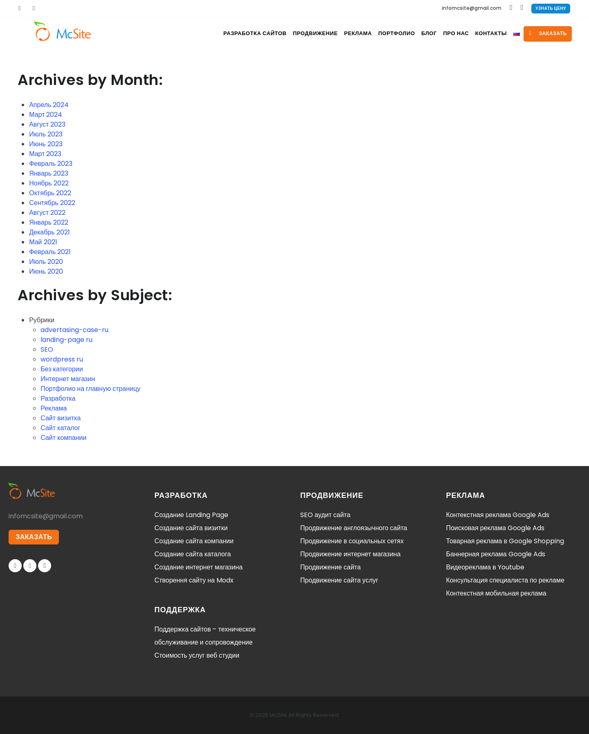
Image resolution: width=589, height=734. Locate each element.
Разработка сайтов (224, 33)
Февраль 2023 (50, 163)
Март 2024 (45, 114)
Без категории (61, 369)
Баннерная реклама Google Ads (495, 554)
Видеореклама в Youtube (485, 567)
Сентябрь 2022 (52, 202)
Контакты (482, 33)
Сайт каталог (60, 428)
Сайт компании (63, 437)
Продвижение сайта (330, 567)
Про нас (444, 33)
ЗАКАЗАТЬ (34, 537)
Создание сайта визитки (191, 528)
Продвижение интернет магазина (350, 554)
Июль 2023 (46, 134)
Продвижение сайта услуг (339, 580)
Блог (412, 33)
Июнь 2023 (46, 144)
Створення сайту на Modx (194, 580)
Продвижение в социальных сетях (352, 541)
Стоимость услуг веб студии (197, 655)
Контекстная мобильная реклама (496, 593)
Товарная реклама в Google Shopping (505, 541)
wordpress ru (61, 359)
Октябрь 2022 (50, 193)
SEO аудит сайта (325, 515)
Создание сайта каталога (193, 554)
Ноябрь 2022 (49, 183)
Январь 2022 (48, 222)
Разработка (57, 398)
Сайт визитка (60, 418)
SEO (46, 349)
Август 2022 (47, 212)
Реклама (333, 33)
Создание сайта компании (194, 541)
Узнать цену (550, 8)
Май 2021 (43, 242)
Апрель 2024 (49, 104)
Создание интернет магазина (199, 567)
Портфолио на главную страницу (90, 388)
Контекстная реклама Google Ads (497, 515)
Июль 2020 (46, 261)
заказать (548, 33)
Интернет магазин (67, 379)
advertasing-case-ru (74, 330)
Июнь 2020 (46, 271)
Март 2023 (45, 153)
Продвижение (287, 33)
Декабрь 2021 (49, 232)
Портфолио (375, 33)
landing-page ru (66, 339)
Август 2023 (47, 124)
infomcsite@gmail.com (471, 7)
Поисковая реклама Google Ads (495, 528)
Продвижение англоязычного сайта (353, 528)
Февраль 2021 (50, 252)
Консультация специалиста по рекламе (505, 580)
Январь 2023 (48, 173)
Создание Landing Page (191, 515)
